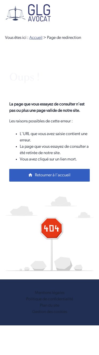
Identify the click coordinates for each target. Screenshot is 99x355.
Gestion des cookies (49, 312)
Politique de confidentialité (49, 299)
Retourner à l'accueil (49, 175)
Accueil (36, 38)
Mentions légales (49, 293)
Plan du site (49, 305)
